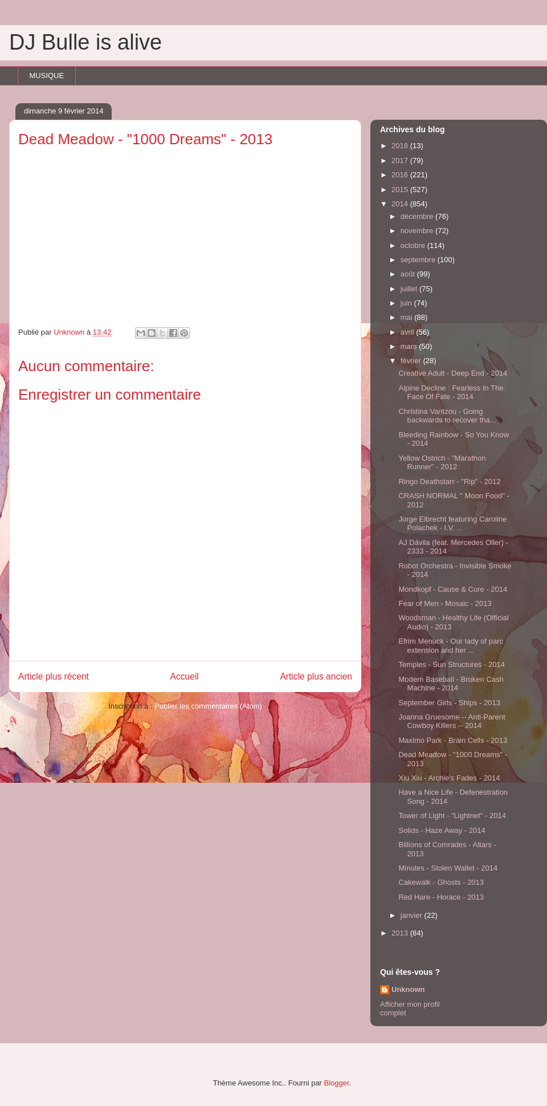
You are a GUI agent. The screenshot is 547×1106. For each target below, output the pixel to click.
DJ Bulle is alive (85, 42)
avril (408, 332)
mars (410, 346)
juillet (410, 288)
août (409, 274)
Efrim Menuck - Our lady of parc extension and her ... (450, 645)
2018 (400, 145)
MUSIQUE (47, 75)
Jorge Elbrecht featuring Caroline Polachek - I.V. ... (452, 523)
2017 (400, 160)
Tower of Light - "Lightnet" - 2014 (451, 815)
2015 (400, 189)
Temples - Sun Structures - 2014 (451, 664)
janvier (412, 915)
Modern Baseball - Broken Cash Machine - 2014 (450, 684)
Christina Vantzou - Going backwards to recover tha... (447, 416)
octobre (414, 245)
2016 (400, 174)
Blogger (336, 1083)
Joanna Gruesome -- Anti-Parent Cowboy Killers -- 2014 (451, 721)
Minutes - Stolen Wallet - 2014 (447, 868)
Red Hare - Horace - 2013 (441, 897)
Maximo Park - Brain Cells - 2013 (452, 740)
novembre (418, 230)
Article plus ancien (316, 676)
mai (408, 317)
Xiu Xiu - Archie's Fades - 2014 (449, 778)
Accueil (184, 676)
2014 (400, 204)
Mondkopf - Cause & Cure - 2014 (452, 589)
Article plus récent (53, 676)
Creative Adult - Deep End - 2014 (452, 373)
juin (407, 303)
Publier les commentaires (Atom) (208, 706)
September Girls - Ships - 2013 (449, 702)
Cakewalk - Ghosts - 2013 (441, 882)
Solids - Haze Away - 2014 (441, 830)
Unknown (408, 989)
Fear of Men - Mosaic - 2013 (444, 603)
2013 (400, 933)
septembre (419, 259)
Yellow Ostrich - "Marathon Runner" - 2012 (441, 462)
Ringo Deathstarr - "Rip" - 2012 (449, 481)
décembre (418, 216)
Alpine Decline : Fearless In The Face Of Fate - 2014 (450, 392)
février (412, 360)
